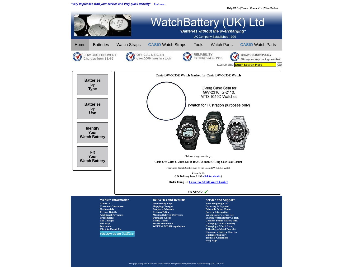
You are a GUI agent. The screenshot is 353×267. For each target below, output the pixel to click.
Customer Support (216, 234)
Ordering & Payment (217, 206)
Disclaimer (106, 226)
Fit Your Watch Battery (92, 156)
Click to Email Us (110, 229)
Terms (244, 8)
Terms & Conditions (217, 237)
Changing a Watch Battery (220, 223)
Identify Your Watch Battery (92, 132)
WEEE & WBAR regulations (169, 226)
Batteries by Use (93, 108)
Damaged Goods (162, 217)
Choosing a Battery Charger (221, 231)
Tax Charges (107, 220)
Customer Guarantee (111, 206)
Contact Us (256, 8)
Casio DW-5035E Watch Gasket (208, 182)
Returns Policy (161, 212)
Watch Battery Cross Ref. (220, 214)
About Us (105, 203)
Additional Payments (111, 214)
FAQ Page (211, 240)
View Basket (271, 8)
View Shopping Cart (217, 203)
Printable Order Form (218, 209)
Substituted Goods (163, 223)
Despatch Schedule (163, 209)
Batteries (101, 44)
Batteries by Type (93, 84)
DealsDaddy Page (162, 203)
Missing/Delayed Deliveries (168, 214)
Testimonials (107, 209)
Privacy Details (108, 212)
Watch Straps (129, 44)
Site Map (105, 223)
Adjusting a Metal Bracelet (221, 229)
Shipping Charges (163, 206)
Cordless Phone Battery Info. (222, 220)
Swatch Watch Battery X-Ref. (222, 217)
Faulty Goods (160, 220)
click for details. (212, 176)
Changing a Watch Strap (219, 226)
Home (80, 44)
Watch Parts (222, 44)
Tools (198, 44)
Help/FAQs (233, 8)
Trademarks (107, 217)
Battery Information (217, 212)
